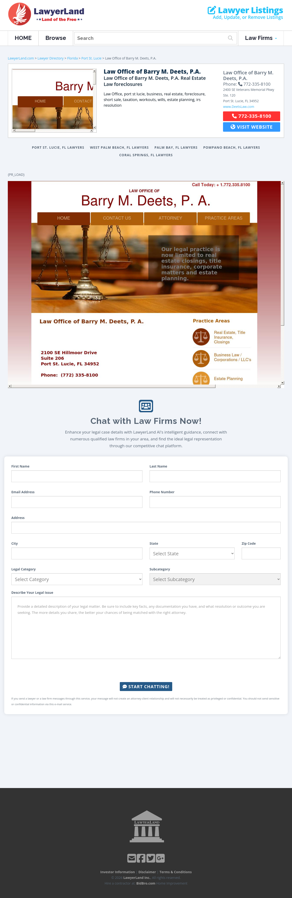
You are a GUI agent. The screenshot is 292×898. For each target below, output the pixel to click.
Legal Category (23, 569)
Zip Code (249, 543)
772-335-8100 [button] (251, 116)
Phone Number (162, 492)
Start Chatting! (146, 686)
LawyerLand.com (21, 58)
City (14, 543)
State (154, 543)
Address (18, 517)
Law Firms (261, 37)
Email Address (22, 492)
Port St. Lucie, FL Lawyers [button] (58, 147)
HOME (23, 37)
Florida (72, 58)
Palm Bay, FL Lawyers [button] (176, 147)
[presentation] (146, 670)
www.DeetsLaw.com (238, 106)
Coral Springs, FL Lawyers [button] (146, 155)
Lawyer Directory (51, 58)
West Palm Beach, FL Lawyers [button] (119, 147)
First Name (20, 466)
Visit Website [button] (252, 127)
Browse (55, 37)
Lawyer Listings (245, 10)
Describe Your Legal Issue (32, 592)
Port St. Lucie (92, 58)
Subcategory (160, 569)
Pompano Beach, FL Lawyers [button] (231, 147)
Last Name (158, 466)
